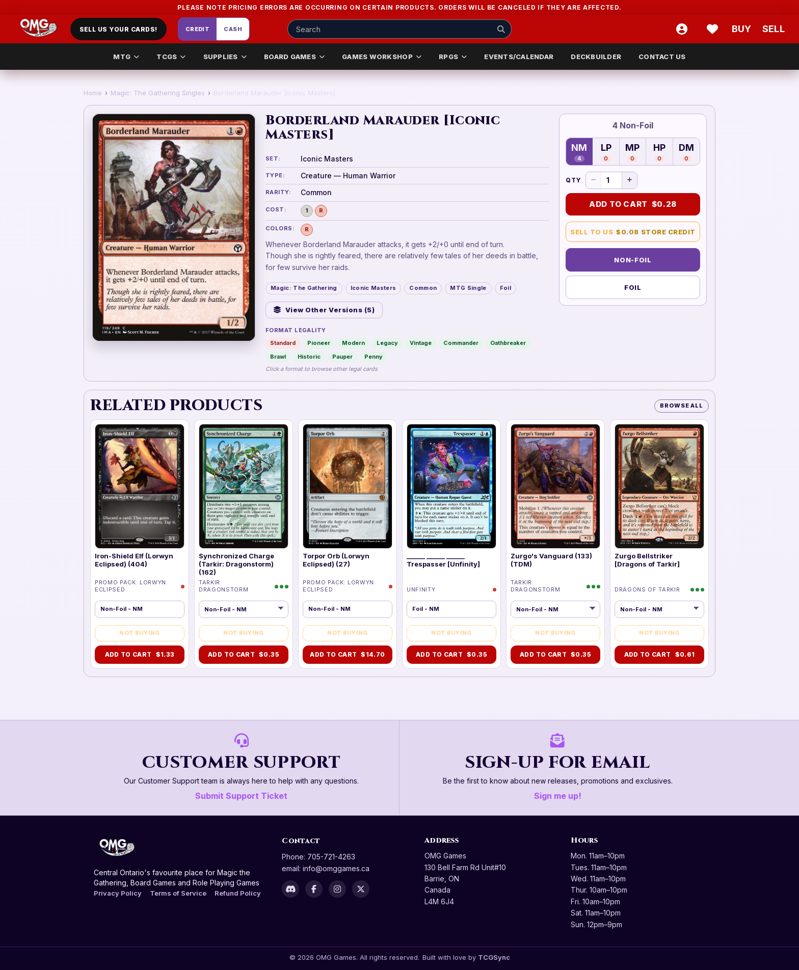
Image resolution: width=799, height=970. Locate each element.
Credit (197, 29)
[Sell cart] (773, 29)
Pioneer (318, 342)
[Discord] (290, 889)
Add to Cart (633, 204)
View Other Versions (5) (324, 310)
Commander (460, 342)
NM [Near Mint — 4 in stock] (579, 152)
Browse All (681, 405)
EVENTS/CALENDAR (518, 56)
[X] (360, 889)
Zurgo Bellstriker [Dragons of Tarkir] (647, 560)
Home (93, 93)
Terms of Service (178, 893)
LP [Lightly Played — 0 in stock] (606, 152)
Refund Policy (238, 893)
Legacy (387, 342)
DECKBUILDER (596, 56)
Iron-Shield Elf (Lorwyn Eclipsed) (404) (134, 560)
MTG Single (468, 287)
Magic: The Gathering (304, 287)
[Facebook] (314, 889)
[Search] (501, 29)
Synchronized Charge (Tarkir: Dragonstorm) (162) (236, 564)
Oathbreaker (508, 342)
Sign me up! (557, 796)
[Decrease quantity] (593, 180)
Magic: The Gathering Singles (158, 93)
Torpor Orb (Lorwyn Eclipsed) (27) (336, 560)
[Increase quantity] (629, 180)
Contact (301, 841)
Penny (373, 356)
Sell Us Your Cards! (118, 29)
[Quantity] (611, 180)
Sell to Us (633, 232)
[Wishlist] (712, 29)
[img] (139, 486)
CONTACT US (662, 56)
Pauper (342, 356)
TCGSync (494, 957)
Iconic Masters (373, 287)
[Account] (682, 29)
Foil (505, 287)
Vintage (421, 342)
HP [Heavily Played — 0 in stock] (659, 152)
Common (423, 287)
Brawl (278, 356)
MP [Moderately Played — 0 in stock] (632, 152)
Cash (233, 29)
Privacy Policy (118, 893)
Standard (283, 342)
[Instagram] (337, 889)
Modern (353, 342)
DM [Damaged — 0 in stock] (686, 152)
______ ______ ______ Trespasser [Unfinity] (443, 560)
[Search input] (399, 29)
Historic (309, 356)
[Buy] (743, 29)
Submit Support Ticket (241, 796)
